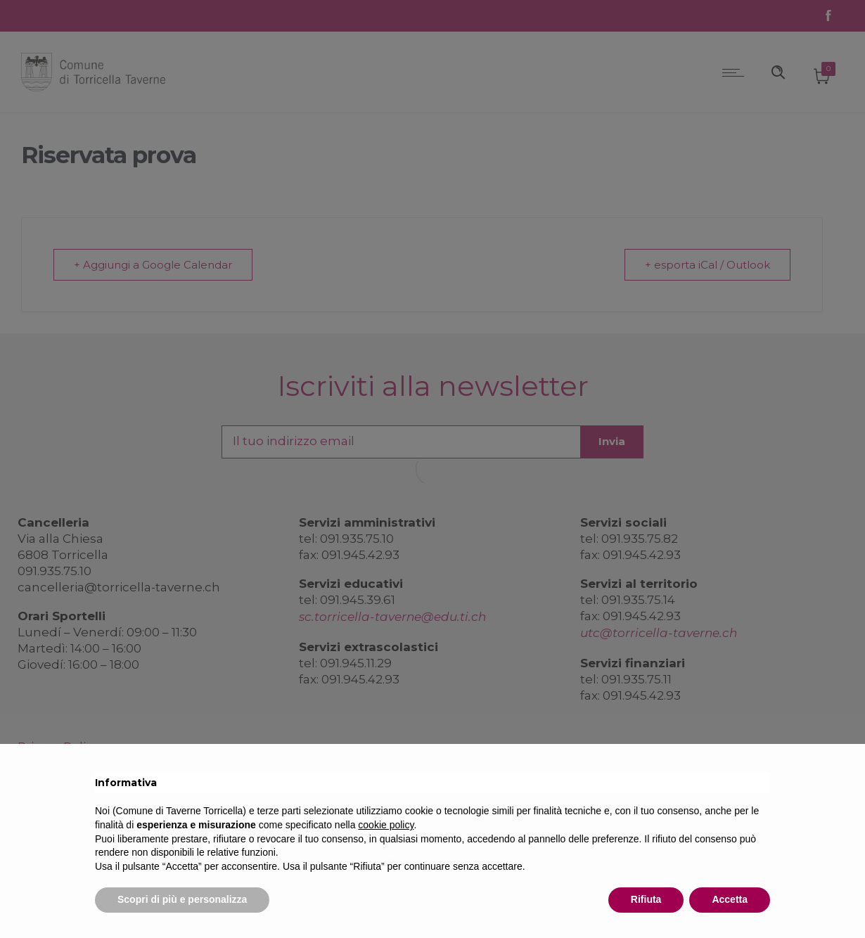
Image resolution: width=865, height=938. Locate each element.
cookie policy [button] (386, 824)
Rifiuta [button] (646, 899)
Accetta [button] (730, 899)
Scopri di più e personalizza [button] (182, 899)
